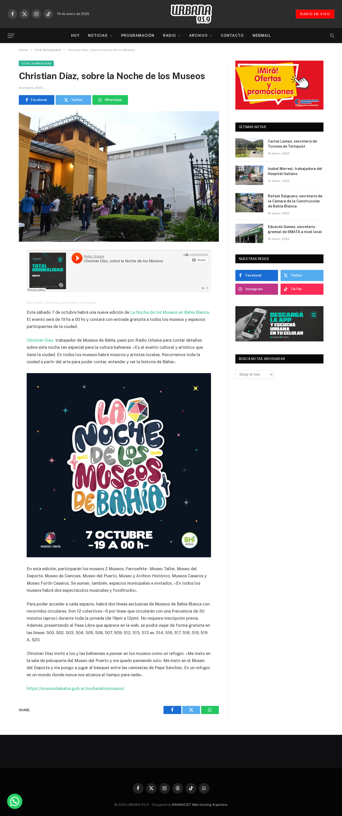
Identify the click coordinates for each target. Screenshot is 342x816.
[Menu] (11, 35)
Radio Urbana (34, 302)
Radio (169, 35)
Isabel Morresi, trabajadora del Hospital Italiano (295, 171)
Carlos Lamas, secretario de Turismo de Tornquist (292, 143)
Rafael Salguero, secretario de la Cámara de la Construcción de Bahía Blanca (295, 201)
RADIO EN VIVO (315, 14)
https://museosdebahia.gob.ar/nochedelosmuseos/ (76, 688)
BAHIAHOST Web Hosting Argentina (199, 805)
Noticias (98, 35)
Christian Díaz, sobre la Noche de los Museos (70, 302)
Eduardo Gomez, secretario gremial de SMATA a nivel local (295, 229)
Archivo (198, 35)
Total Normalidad (36, 63)
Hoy (75, 35)
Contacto (232, 35)
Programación (137, 35)
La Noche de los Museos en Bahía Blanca (169, 312)
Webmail (261, 35)
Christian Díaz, (40, 340)
